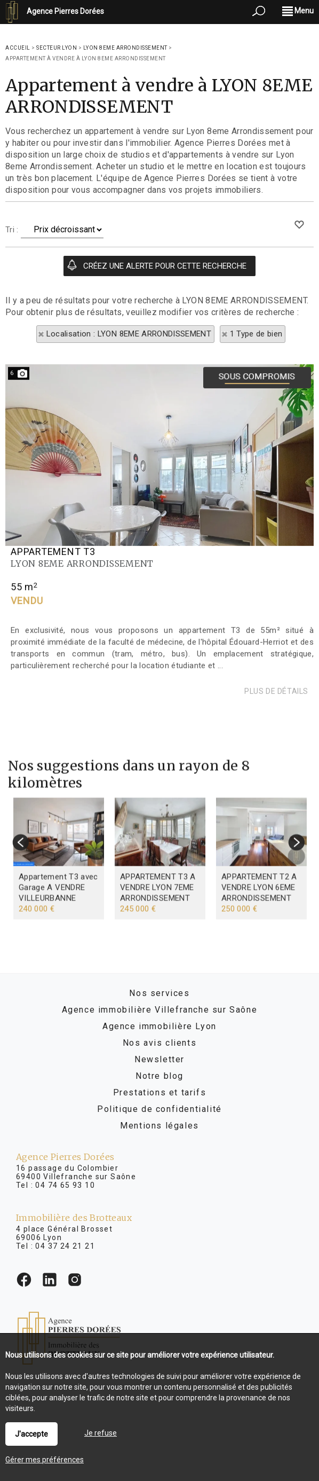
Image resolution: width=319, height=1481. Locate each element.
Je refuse (100, 1433)
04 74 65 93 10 (65, 1185)
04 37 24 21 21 (65, 1246)
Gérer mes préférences (44, 1459)
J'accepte (31, 1434)
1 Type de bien (256, 334)
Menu (298, 10)
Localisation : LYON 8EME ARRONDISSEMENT (129, 334)
